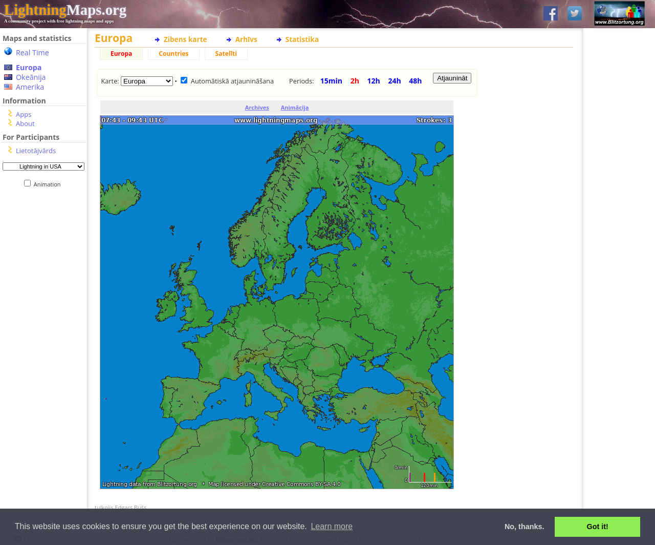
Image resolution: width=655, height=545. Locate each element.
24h (394, 81)
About (25, 123)
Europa (28, 67)
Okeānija (31, 77)
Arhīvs (246, 39)
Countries (173, 53)
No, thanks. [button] (524, 526)
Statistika (302, 39)
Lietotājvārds (36, 150)
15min (331, 81)
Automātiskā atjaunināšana (232, 81)
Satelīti (226, 53)
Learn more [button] (332, 526)
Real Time (32, 52)
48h (415, 81)
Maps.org (65, 10)
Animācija (295, 107)
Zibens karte (185, 39)
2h (355, 81)
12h (373, 81)
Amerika (30, 87)
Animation (49, 184)
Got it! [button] (597, 526)
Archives (257, 107)
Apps (23, 114)
